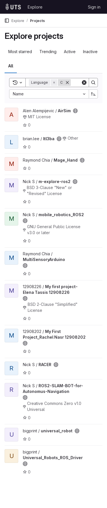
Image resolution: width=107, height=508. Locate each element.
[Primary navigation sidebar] (6, 20)
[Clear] (84, 82)
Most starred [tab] (20, 51)
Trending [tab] (47, 51)
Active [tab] (70, 51)
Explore (35, 7)
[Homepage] (13, 6)
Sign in (94, 7)
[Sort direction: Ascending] (93, 94)
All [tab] (10, 65)
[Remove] (67, 82)
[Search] (93, 82)
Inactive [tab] (90, 51)
